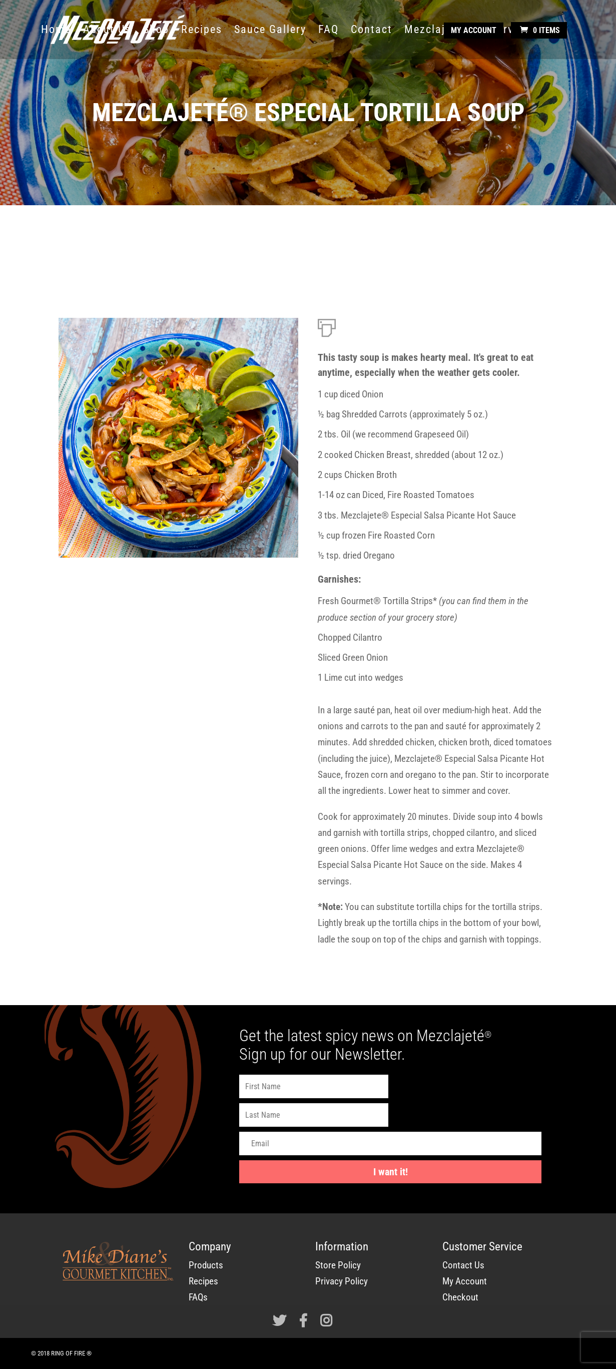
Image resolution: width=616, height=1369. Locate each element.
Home (56, 31)
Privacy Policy (341, 1281)
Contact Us (463, 1265)
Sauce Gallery (270, 31)
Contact (371, 31)
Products (206, 1265)
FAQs (198, 1297)
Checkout (460, 1297)
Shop (156, 31)
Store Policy (338, 1265)
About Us (107, 31)
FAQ (328, 31)
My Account (473, 30)
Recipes (201, 31)
